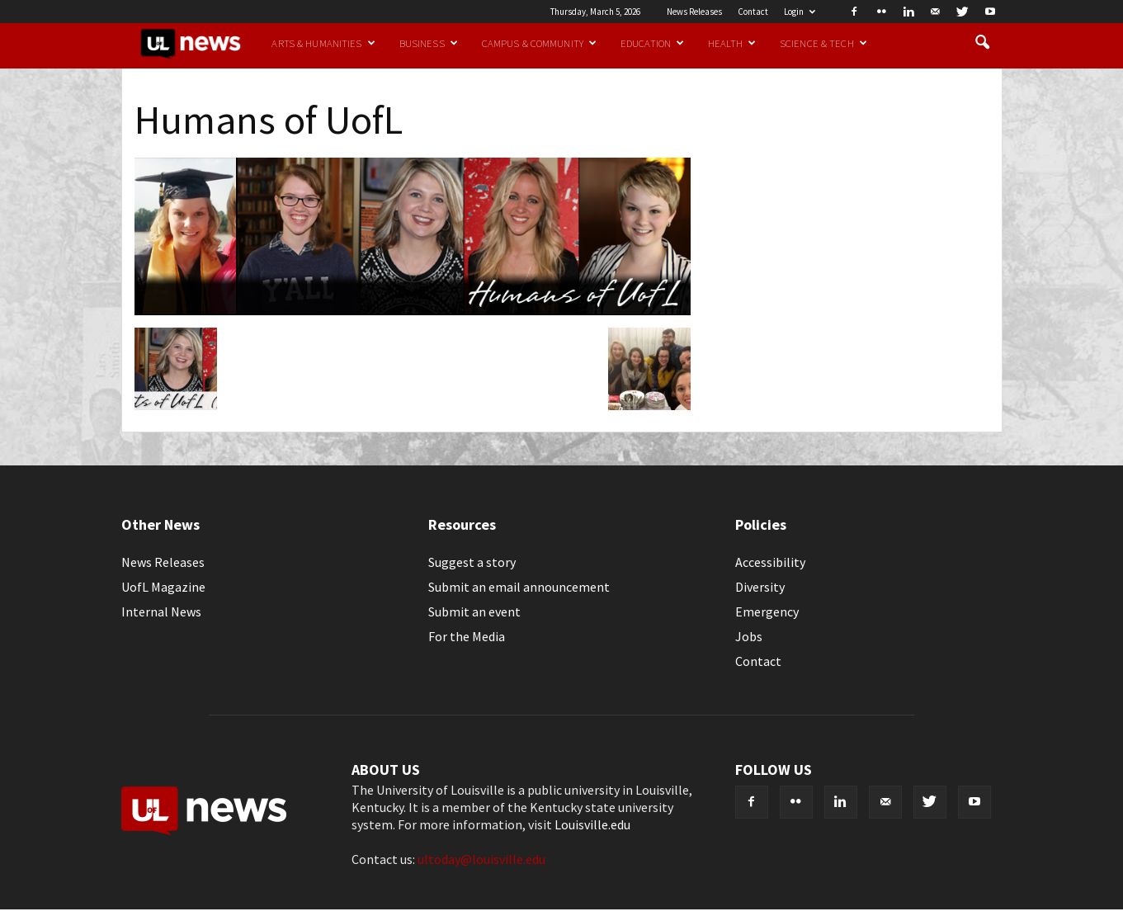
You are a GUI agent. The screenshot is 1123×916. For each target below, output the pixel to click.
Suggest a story (472, 562)
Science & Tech (823, 43)
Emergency (767, 611)
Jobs (748, 636)
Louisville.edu (592, 824)
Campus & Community (539, 43)
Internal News (161, 611)
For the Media (466, 636)
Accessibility (770, 562)
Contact (753, 11)
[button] (983, 43)
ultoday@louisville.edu (481, 859)
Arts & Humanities (323, 43)
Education (652, 43)
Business (428, 43)
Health (732, 43)
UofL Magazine (163, 586)
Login (799, 11)
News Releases (694, 11)
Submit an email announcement (519, 586)
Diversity (760, 586)
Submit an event (474, 611)
